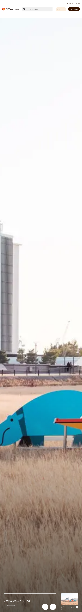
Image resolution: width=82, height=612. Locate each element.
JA (76, 3)
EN (79, 3)
